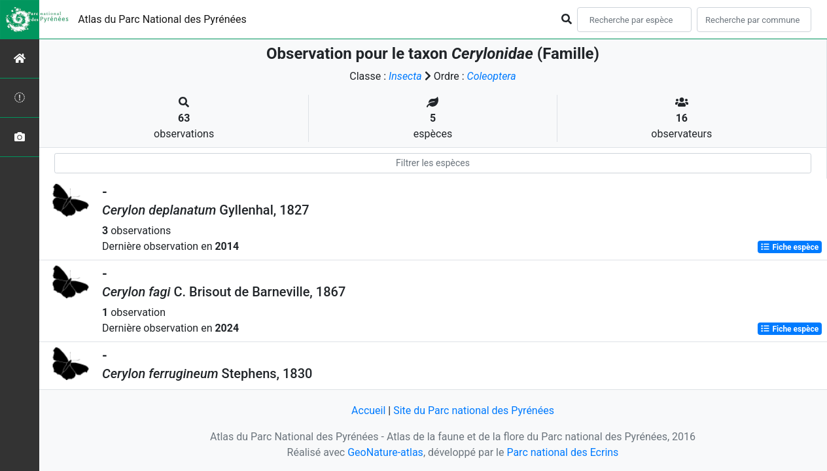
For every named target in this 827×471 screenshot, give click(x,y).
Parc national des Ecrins (562, 452)
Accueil (368, 410)
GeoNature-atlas (385, 452)
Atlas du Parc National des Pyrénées (162, 19)
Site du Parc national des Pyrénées (473, 410)
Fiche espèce (789, 247)
